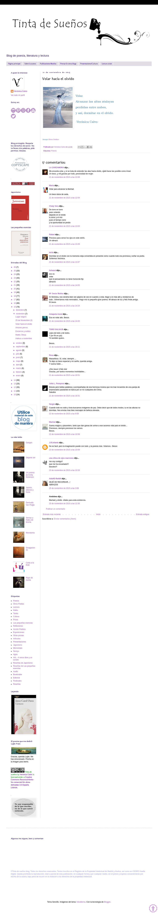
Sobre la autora (30, 64)
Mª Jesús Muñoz (56, 294)
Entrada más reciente (52, 514)
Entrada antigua (142, 514)
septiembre (21, 347)
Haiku (15, 610)
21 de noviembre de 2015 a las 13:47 (64, 262)
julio (18, 354)
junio (18, 357)
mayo (18, 361)
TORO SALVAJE (56, 329)
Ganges (29, 443)
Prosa (15, 620)
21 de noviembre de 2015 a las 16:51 (64, 375)
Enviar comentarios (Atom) (65, 519)
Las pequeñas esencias (23, 623)
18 (15, 296)
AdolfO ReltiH (55, 479)
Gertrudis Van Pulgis (30, 504)
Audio (15, 671)
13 (15, 384)
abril (18, 365)
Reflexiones (18, 626)
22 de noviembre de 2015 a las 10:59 (64, 434)
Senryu (16, 651)
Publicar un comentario (55, 509)
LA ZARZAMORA (56, 168)
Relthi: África (20, 335)
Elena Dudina (54, 139)
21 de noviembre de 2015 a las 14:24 (64, 306)
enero (18, 375)
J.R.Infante (54, 443)
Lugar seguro (20, 317)
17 (15, 300)
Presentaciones (19, 642)
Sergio (52, 404)
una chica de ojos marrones (61, 458)
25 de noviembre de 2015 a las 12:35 (64, 503)
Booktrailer (17, 674)
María (51, 185)
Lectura (16, 607)
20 (15, 289)
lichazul (52, 270)
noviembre (20, 314)
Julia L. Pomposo (56, 383)
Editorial (16, 678)
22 (15, 281)
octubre (19, 343)
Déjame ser (30, 458)
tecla (51, 252)
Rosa (51, 355)
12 (15, 387)
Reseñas (16, 684)
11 (15, 391)
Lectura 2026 (107, 64)
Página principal (14, 64)
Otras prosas (18, 635)
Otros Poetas (18, 604)
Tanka (15, 613)
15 (15, 307)
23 (15, 278)
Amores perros (21, 328)
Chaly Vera (54, 206)
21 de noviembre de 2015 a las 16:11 (64, 347)
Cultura (16, 616)
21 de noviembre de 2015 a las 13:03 (64, 226)
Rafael (52, 234)
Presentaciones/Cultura (89, 64)
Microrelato (17, 648)
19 (15, 292)
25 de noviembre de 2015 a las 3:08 (64, 488)
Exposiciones (18, 632)
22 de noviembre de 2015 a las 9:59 (64, 414)
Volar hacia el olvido (23, 324)
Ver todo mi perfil (18, 95)
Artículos (16, 639)
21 (15, 285)
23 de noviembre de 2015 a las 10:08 (64, 450)
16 (15, 303)
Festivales (17, 681)
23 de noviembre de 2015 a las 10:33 (64, 470)
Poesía (54, 151)
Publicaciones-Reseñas (48, 64)
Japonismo (17, 645)
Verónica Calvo (20, 91)
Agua (15, 654)
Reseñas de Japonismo (23, 663)
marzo (19, 368)
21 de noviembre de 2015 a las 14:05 (64, 285)
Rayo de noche (29, 579)
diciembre (20, 310)
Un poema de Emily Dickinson (30, 475)
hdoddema (81, 902)
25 (15, 271)
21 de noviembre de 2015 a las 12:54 (64, 198)
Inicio (98, 514)
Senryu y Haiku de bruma (29, 520)
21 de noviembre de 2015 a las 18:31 (64, 396)
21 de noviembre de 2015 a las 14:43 (64, 321)
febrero (19, 372)
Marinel (52, 422)
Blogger (107, 902)
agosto (19, 350)
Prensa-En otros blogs (68, 64)
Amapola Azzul (56, 314)
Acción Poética (19, 629)
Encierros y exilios (23, 331)
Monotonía (30, 533)
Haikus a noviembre (23, 338)
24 (15, 274)
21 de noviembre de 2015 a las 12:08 (64, 177)
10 (15, 394)
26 (15, 267)
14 (15, 380)
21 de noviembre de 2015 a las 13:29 (64, 244)
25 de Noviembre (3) (23, 320)
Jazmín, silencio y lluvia (29, 490)
